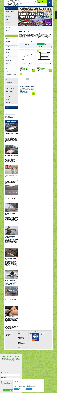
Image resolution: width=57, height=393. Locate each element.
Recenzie (19, 334)
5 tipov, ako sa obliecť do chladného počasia (10, 237)
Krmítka (8, 49)
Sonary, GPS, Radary (10, 96)
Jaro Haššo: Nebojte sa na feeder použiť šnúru (10, 297)
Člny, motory (8, 94)
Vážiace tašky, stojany (11, 74)
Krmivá (7, 52)
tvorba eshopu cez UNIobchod (28, 350)
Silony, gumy (9, 68)
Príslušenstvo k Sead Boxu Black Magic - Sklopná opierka (44, 64)
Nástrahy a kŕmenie (10, 88)
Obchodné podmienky (21, 343)
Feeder (7, 24)
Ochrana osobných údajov (22, 344)
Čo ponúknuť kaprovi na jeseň (11, 155)
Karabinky (8, 46)
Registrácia (43, 334)
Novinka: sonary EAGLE (9, 117)
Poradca (24, 1)
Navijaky (8, 27)
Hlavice (7, 44)
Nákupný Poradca (21, 337)
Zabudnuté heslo (44, 336)
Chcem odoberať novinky (11, 390)
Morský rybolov (9, 82)
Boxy (7, 35)
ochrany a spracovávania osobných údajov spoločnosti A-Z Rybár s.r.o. (11, 383)
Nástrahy (8, 63)
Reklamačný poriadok (21, 339)
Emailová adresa (4, 372)
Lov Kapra (8, 16)
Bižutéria (8, 33)
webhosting (35, 350)
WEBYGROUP (43, 350)
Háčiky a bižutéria (9, 91)
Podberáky (8, 41)
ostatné (7, 99)
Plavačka (8, 79)
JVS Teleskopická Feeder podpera (26, 63)
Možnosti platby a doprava (22, 341)
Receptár (28, 1)
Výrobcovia (8, 102)
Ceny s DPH (34, 44)
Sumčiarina (8, 22)
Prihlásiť (42, 333)
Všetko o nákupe (33, 1)
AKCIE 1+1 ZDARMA (10, 11)
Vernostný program (21, 338)
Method (8, 57)
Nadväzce (8, 60)
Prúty (7, 85)
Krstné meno (3, 377)
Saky (7, 65)
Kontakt (19, 336)
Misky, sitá (8, 55)
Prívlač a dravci (9, 19)
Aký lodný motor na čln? (10, 280)
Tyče (7, 71)
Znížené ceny (8, 13)
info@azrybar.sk (8, 334)
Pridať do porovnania (24, 69)
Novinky (21, 1)
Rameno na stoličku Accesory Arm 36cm (27, 86)
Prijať (16, 389)
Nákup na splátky (20, 342)
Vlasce (7, 76)
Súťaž (19, 333)
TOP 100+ (17, 1)
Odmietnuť (29, 389)
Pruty (7, 30)
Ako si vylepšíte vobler (9, 316)
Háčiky (7, 38)
